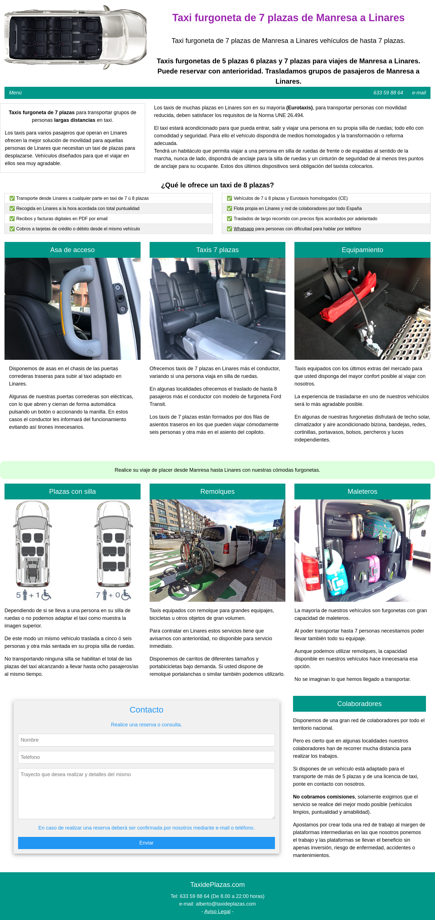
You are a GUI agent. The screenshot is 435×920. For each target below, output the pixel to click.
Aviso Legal (217, 911)
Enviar (146, 843)
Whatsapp (244, 228)
